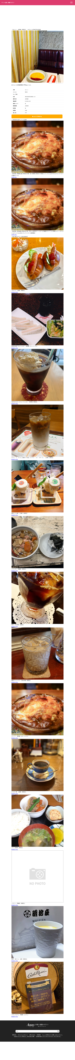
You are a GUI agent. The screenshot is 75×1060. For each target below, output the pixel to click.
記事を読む (14, 177)
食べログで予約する (37, 116)
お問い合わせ (32, 1034)
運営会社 (14, 1034)
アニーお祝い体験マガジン (7, 2)
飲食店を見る (14, 292)
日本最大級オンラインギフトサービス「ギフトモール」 (48, 1036)
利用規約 (39, 1034)
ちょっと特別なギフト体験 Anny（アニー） (52, 1034)
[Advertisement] (37, 16)
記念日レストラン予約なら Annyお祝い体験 (24, 1036)
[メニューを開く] (71, 2)
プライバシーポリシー (23, 1034)
